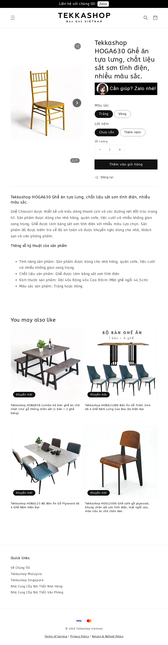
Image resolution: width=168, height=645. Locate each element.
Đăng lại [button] (104, 177)
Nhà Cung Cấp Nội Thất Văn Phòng (37, 592)
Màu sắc (102, 105)
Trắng (103, 114)
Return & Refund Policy (107, 636)
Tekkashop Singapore (27, 580)
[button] (13, 17)
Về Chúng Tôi (20, 568)
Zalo (103, 4)
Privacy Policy (79, 636)
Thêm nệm (132, 132)
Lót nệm (102, 124)
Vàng (122, 114)
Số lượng (101, 141)
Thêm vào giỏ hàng (126, 164)
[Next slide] (77, 103)
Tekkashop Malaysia (26, 574)
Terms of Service (56, 636)
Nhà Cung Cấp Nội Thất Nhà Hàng (37, 586)
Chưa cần (106, 132)
